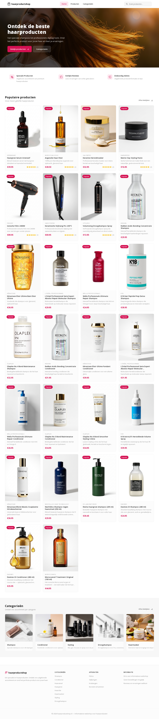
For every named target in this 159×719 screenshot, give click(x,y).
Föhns (91, 676)
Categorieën (88, 4)
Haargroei (58, 687)
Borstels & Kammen (96, 687)
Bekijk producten (19, 49)
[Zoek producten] (138, 4)
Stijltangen (93, 680)
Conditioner (59, 680)
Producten (75, 4)
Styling (57, 697)
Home (64, 4)
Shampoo (58, 676)
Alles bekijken (146, 100)
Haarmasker (59, 694)
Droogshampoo (60, 701)
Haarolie (58, 690)
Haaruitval (58, 683)
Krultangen (93, 683)
